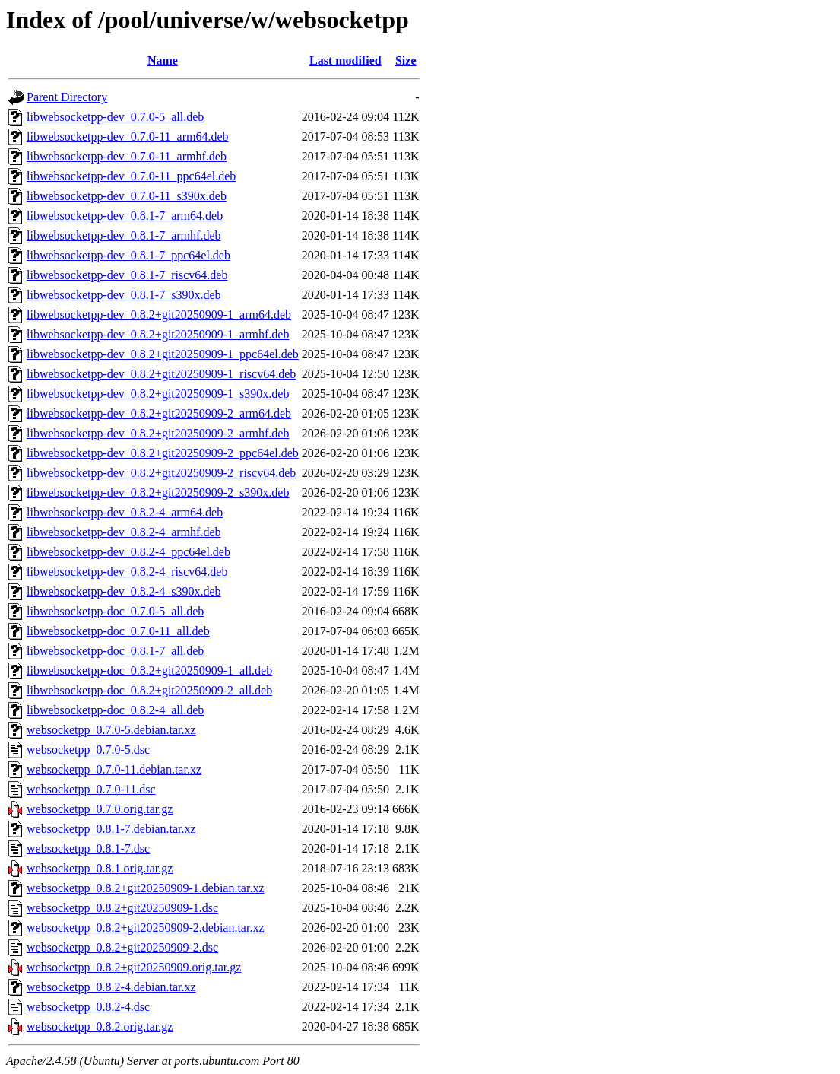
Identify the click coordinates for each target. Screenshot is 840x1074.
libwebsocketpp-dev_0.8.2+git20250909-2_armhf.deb (158, 433)
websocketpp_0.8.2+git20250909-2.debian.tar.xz (146, 927)
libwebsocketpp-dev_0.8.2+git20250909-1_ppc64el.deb (163, 354)
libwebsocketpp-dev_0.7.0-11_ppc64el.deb (131, 176)
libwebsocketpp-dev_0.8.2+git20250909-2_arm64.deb (159, 413)
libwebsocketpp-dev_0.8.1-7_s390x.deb (124, 294)
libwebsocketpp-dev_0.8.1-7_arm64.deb (125, 215)
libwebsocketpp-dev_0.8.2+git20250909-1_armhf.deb (158, 334)
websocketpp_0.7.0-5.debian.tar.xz (111, 729)
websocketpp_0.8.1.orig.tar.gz (100, 868)
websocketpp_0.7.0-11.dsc (91, 789)
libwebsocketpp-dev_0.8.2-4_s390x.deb (124, 591)
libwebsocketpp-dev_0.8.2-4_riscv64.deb (127, 571)
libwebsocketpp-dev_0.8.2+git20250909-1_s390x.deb (158, 393)
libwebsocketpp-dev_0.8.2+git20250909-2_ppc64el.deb (163, 452)
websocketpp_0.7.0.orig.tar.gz (100, 808)
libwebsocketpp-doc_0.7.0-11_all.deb (118, 630)
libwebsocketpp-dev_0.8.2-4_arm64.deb (125, 512)
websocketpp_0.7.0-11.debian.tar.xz (114, 769)
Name (162, 60)
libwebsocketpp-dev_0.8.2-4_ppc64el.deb (128, 551)
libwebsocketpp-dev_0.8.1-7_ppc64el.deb (128, 255)
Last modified (345, 60)
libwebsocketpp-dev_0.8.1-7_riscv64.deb (127, 274)
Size (406, 60)
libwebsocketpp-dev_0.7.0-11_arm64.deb (128, 136)
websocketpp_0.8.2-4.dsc (88, 1006)
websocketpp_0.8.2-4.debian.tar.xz (111, 986)
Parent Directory (67, 97)
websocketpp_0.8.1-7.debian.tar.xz (111, 828)
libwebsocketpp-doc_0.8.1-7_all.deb (115, 650)
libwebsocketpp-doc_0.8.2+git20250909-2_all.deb (149, 690)
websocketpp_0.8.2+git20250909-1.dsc (122, 907)
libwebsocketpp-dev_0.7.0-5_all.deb (115, 116)
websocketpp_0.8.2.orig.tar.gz (100, 1026)
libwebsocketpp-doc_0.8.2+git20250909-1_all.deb (149, 670)
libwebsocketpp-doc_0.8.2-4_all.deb (115, 710)
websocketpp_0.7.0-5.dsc (88, 749)
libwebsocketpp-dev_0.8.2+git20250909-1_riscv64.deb (161, 373)
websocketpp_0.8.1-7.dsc (88, 848)
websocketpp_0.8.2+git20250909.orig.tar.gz (134, 967)
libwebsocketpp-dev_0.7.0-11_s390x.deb (127, 195)
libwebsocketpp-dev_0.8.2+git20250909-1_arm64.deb (159, 314)
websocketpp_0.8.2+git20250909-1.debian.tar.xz (146, 888)
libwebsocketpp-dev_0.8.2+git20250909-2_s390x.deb (158, 492)
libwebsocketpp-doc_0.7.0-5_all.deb (115, 611)
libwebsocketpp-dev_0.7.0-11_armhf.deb (127, 156)
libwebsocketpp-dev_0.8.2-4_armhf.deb (123, 532)
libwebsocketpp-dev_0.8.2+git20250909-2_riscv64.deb (161, 472)
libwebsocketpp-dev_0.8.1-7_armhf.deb (123, 235)
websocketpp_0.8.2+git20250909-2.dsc (122, 947)
